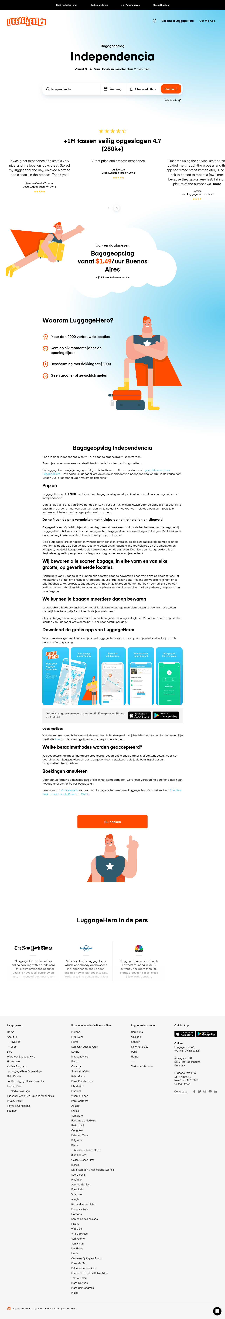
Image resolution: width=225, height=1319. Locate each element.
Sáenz (74, 1145)
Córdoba (76, 1214)
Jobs (13, 1046)
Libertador (77, 1086)
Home (10, 1032)
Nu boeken (112, 822)
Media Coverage (20, 1091)
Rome (134, 1056)
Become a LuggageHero (177, 20)
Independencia (79, 1056)
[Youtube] (210, 1091)
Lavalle (75, 1051)
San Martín (77, 1243)
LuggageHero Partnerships (26, 1071)
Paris (134, 1051)
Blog (9, 1051)
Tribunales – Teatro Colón (86, 1150)
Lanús (74, 1253)
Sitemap (12, 1110)
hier (57, 739)
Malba (74, 1292)
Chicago (136, 1037)
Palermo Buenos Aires (84, 1268)
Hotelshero (13, 1061)
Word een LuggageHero (21, 1056)
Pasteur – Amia (79, 1209)
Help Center (14, 1076)
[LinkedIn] (215, 1091)
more (217, 184)
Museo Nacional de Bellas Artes (89, 1273)
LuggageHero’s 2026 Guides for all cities (30, 1096)
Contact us (180, 1091)
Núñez (75, 1110)
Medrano (76, 1179)
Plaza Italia (77, 1189)
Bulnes (75, 1164)
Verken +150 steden (142, 1066)
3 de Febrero (78, 1155)
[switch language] (154, 21)
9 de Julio (77, 1228)
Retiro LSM (77, 1125)
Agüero (75, 1105)
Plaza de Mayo (79, 1263)
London (135, 1041)
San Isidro (77, 1115)
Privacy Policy (15, 1100)
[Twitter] (199, 1091)
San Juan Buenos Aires (84, 1046)
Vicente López (79, 1096)
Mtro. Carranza (79, 1100)
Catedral (76, 1066)
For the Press (14, 1086)
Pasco (75, 1061)
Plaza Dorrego (79, 1283)
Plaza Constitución (82, 1081)
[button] (217, 1311)
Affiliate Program (16, 1066)
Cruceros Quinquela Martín (86, 1258)
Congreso (77, 1130)
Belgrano (76, 1140)
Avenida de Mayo (81, 1184)
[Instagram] (205, 1091)
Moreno (75, 1032)
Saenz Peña (78, 1174)
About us (12, 1037)
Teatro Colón (79, 1278)
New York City (139, 1046)
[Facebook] (194, 1091)
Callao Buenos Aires (82, 1160)
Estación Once (79, 1135)
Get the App (207, 20)
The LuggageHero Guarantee (28, 1081)
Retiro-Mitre (78, 1076)
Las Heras (77, 1248)
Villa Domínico (79, 1233)
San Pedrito (78, 1238)
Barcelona (137, 1032)
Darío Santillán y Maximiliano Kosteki (92, 1169)
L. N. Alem (77, 1037)
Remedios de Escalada (84, 1219)
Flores (74, 1041)
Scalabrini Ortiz (80, 1071)
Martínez (76, 1091)
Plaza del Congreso (82, 1287)
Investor (15, 1041)
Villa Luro (76, 1194)
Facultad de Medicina (83, 1120)
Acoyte (75, 1199)
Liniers (75, 1224)
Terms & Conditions (18, 1105)
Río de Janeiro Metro (83, 1204)
